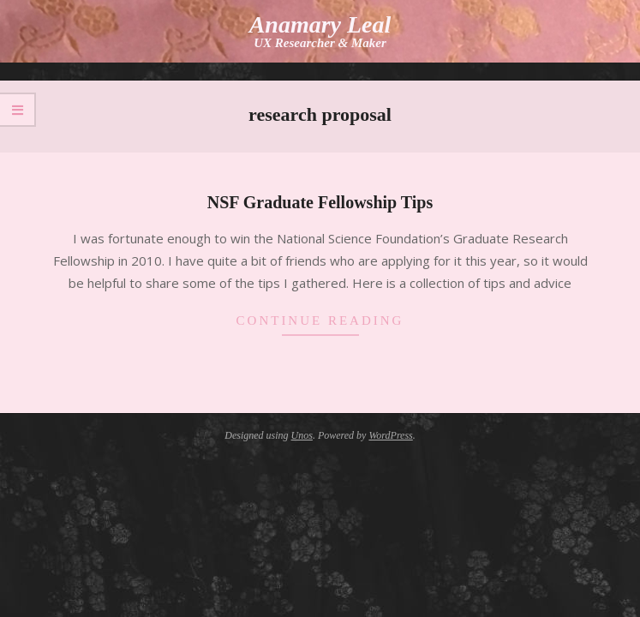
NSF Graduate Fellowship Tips (320, 202)
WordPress (390, 435)
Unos (302, 435)
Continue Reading (320, 320)
